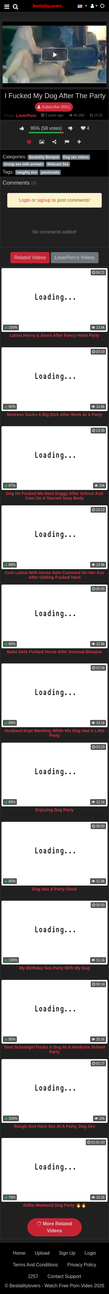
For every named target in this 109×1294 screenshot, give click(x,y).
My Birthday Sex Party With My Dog (54, 968)
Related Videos (30, 257)
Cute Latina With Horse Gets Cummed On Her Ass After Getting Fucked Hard (54, 575)
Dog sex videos (76, 157)
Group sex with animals (23, 164)
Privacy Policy (82, 1264)
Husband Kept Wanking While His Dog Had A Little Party (54, 733)
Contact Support (64, 1276)
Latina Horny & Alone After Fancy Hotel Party (54, 335)
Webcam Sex (58, 164)
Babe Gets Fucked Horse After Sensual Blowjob (54, 651)
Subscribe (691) (53, 107)
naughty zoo (26, 172)
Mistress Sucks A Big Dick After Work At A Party (54, 414)
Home (19, 1253)
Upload (42, 1253)
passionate (50, 172)
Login (90, 1253)
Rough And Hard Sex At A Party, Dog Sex (54, 1126)
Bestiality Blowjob (44, 157)
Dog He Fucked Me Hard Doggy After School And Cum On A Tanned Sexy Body (54, 495)
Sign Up (67, 1253)
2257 (33, 1276)
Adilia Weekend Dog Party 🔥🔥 (54, 1205)
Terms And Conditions (35, 1264)
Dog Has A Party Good (54, 889)
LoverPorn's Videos (75, 257)
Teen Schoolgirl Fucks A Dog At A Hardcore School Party (54, 1049)
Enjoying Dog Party (54, 810)
